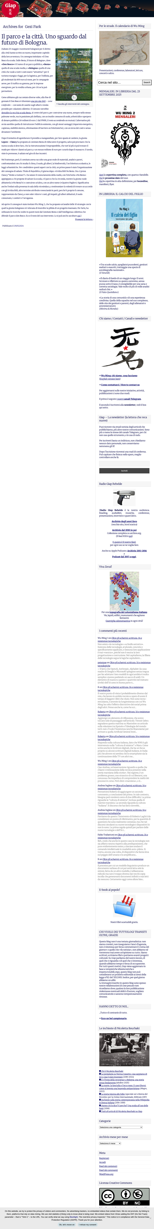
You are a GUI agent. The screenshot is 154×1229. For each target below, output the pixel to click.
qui (78, 216)
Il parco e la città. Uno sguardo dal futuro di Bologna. (44, 39)
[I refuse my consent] (150, 1218)
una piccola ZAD (38, 101)
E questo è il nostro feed (124, 542)
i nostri (129, 399)
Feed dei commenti (108, 1170)
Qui (101, 178)
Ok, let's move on (66, 1225)
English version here (110, 379)
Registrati (104, 1158)
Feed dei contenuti (108, 1166)
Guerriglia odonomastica (118, 621)
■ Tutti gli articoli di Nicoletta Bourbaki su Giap (120, 1111)
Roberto (102, 711)
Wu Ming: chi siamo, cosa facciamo (119, 375)
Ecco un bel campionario (114, 1018)
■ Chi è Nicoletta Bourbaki (111, 1071)
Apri (101, 175)
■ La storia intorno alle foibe (112, 1094)
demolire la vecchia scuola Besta (16, 112)
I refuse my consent (87, 1225)
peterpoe (102, 662)
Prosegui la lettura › (84, 219)
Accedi (102, 1162)
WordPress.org (106, 1174)
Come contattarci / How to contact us (120, 384)
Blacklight (74, 1217)
